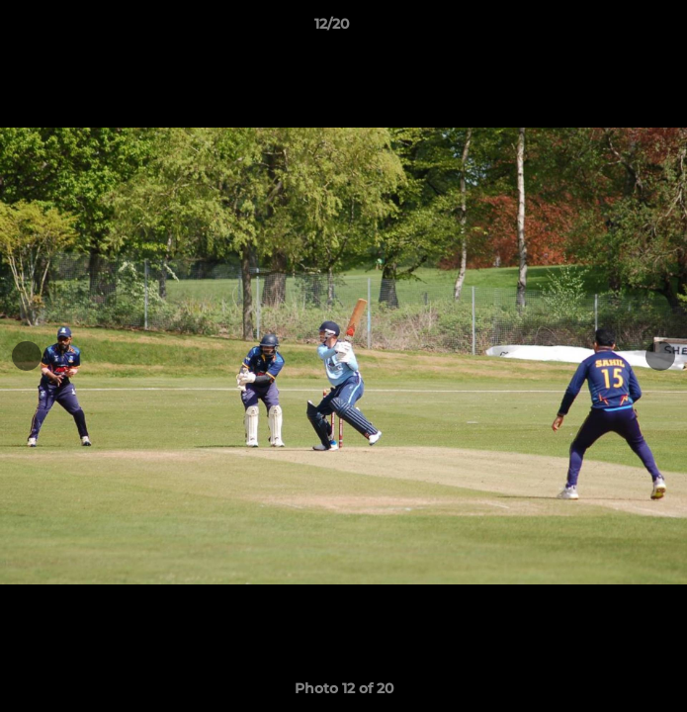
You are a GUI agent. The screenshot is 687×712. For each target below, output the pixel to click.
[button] (616, 29)
